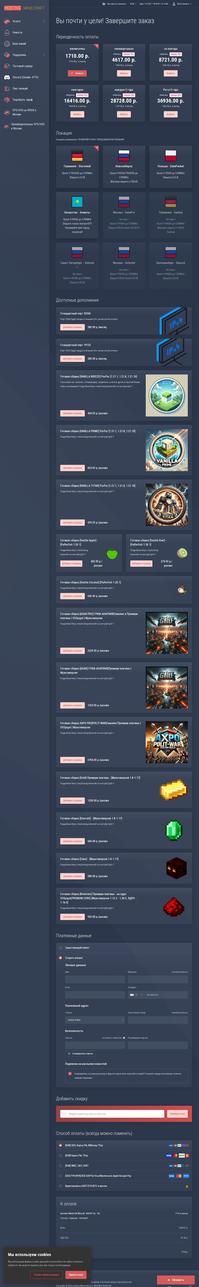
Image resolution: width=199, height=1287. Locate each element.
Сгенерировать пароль (80, 1053)
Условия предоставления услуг (116, 1282)
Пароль (69, 1037)
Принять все (76, 1274)
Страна (68, 1012)
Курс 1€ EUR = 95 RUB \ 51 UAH (154, 3)
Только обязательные (46, 1274)
